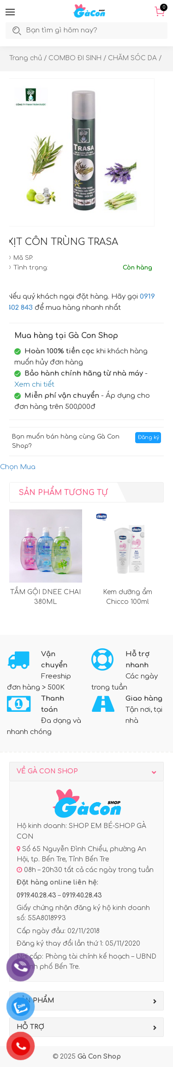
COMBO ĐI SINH (74, 58)
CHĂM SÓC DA (132, 58)
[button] (10, 12)
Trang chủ (25, 58)
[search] (71, 30)
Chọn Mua (18, 467)
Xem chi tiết (34, 385)
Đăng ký (148, 437)
